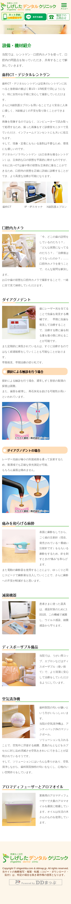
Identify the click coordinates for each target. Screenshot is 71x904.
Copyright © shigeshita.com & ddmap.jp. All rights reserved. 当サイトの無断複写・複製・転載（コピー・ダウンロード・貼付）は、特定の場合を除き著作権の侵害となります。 (35, 871)
